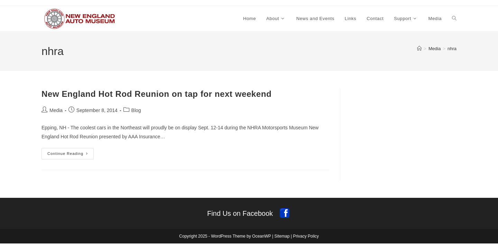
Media (56, 110)
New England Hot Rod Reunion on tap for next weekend (156, 94)
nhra (452, 48)
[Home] (419, 48)
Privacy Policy (306, 236)
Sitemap (281, 236)
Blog (136, 110)
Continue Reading (70, 155)
